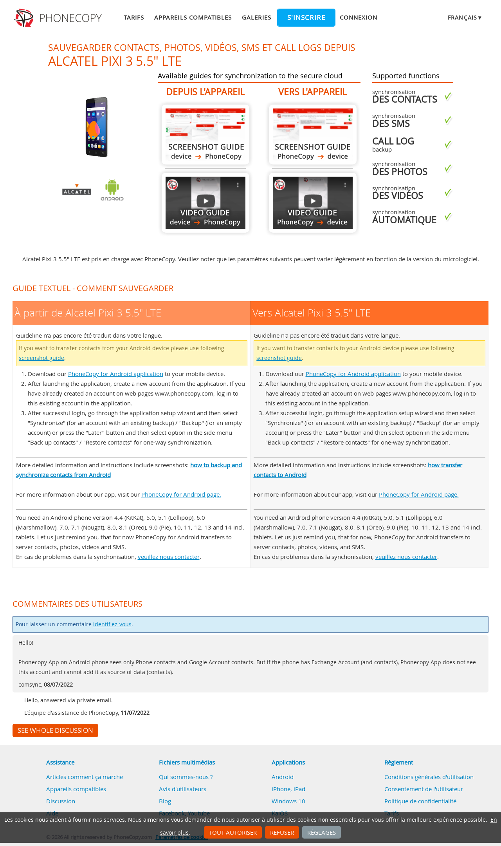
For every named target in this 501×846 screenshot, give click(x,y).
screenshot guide (41, 358)
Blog (165, 801)
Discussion (60, 801)
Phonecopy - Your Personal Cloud (59, 18)
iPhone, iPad (288, 789)
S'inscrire (306, 17)
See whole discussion (55, 730)
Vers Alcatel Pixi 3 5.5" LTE (313, 134)
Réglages (321, 832)
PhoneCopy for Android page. (181, 494)
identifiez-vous (112, 624)
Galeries (256, 17)
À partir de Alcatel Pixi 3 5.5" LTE (205, 134)
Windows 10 (288, 801)
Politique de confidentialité (420, 801)
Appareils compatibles (193, 17)
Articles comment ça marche (84, 777)
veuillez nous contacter (169, 556)
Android (283, 777)
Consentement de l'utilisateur (423, 789)
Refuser (282, 832)
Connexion (358, 17)
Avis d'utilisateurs (182, 789)
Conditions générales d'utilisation (429, 777)
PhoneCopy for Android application (115, 374)
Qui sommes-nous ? (186, 777)
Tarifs (134, 17)
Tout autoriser (233, 832)
